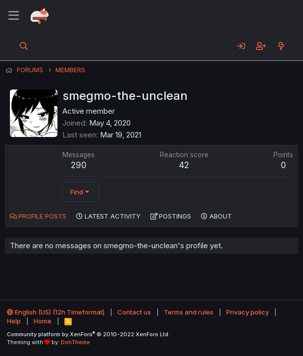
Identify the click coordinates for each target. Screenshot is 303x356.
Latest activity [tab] (113, 216)
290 (79, 165)
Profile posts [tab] (42, 216)
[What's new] (281, 46)
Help (14, 321)
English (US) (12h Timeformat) (55, 312)
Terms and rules (188, 312)
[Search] (24, 46)
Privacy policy (247, 312)
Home (42, 321)
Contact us (134, 312)
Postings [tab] (175, 216)
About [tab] (220, 216)
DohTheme (75, 342)
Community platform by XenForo (88, 334)
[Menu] (13, 16)
